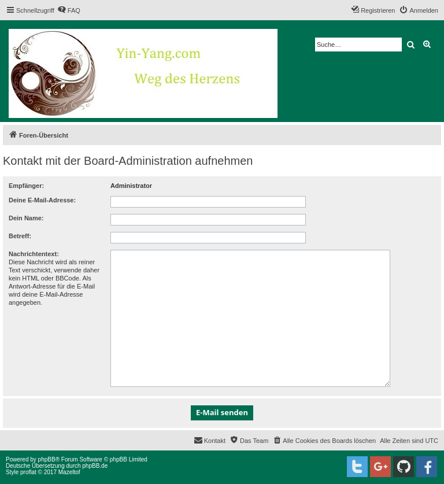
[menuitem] (68, 10)
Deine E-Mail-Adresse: (42, 200)
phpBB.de (95, 466)
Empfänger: (26, 185)
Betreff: (20, 235)
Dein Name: (26, 218)
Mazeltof (69, 472)
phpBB (47, 459)
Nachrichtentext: (34, 253)
